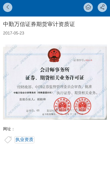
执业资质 (24, 139)
